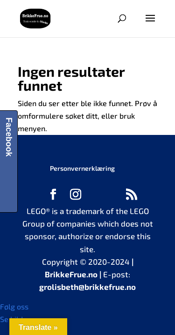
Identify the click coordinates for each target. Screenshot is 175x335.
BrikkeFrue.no (71, 274)
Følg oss (14, 306)
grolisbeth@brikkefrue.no (87, 286)
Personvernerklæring (82, 168)
